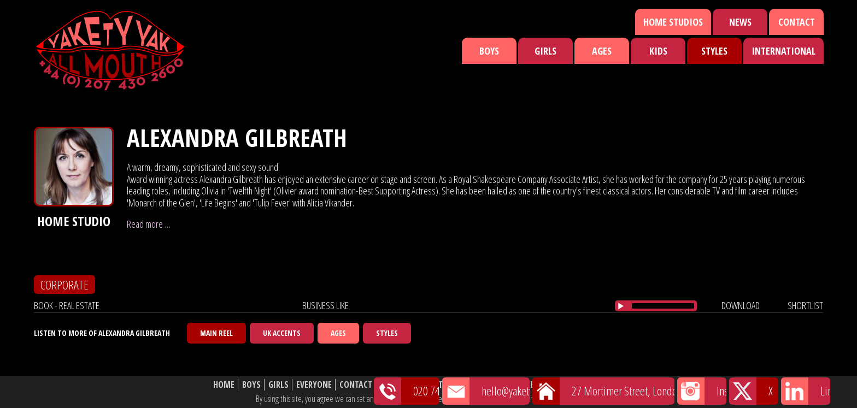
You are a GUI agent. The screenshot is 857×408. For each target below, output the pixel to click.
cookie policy (581, 399)
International (783, 50)
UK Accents (282, 333)
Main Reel (216, 333)
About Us (543, 385)
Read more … (149, 223)
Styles (714, 50)
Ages (602, 50)
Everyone (314, 385)
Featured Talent (411, 385)
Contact (796, 21)
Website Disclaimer (606, 385)
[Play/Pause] (621, 305)
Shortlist (498, 385)
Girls (545, 50)
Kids (658, 50)
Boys (489, 50)
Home (223, 385)
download (740, 305)
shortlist (805, 305)
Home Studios (673, 21)
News (740, 21)
